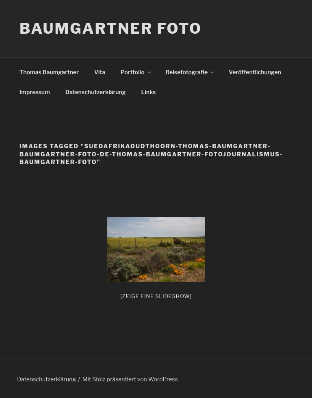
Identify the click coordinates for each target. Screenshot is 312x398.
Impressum (35, 92)
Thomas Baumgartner (49, 72)
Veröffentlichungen (255, 72)
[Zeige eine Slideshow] (156, 296)
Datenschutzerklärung (95, 92)
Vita (99, 72)
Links (148, 92)
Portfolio (136, 72)
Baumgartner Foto (111, 28)
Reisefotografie (191, 72)
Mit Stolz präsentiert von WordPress (130, 379)
